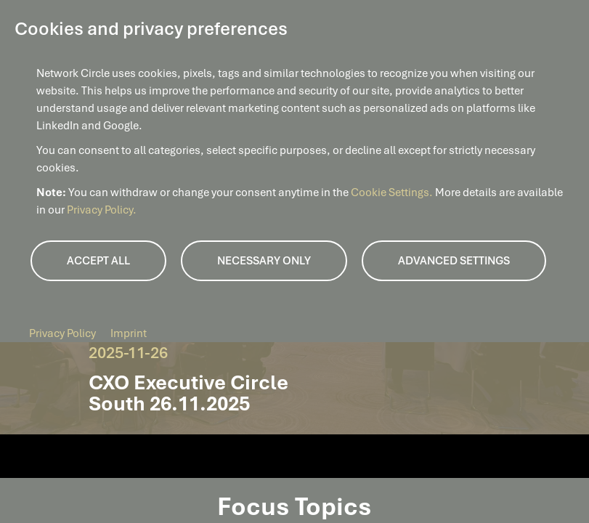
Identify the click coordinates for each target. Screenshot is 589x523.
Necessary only (264, 261)
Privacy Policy (62, 333)
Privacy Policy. (102, 210)
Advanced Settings (454, 261)
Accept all (98, 261)
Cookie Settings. (393, 192)
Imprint (128, 333)
